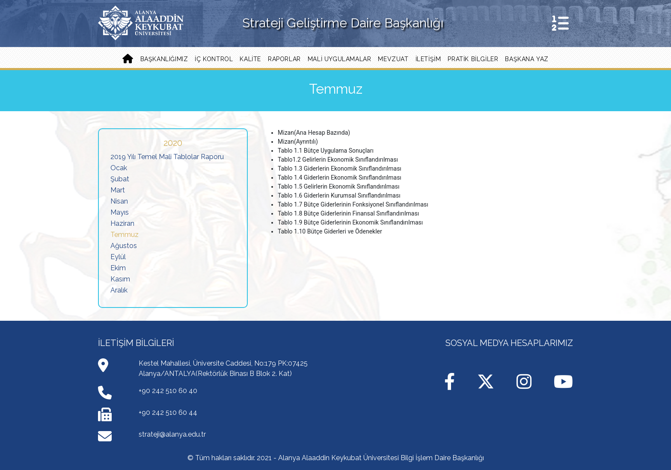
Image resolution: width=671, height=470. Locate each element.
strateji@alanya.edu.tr (172, 434)
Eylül (118, 257)
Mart (117, 190)
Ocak (118, 168)
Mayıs (119, 212)
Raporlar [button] (284, 59)
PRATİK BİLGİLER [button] (473, 59)
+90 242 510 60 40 (168, 391)
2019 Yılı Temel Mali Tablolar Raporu (167, 157)
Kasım (120, 279)
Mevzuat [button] (393, 59)
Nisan (119, 201)
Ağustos (123, 246)
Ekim (118, 268)
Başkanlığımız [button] (164, 59)
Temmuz (124, 235)
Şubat (119, 179)
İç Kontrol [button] (214, 59)
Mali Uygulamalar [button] (339, 59)
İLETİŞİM (428, 59)
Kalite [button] (250, 59)
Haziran (122, 223)
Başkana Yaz (527, 59)
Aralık (119, 290)
